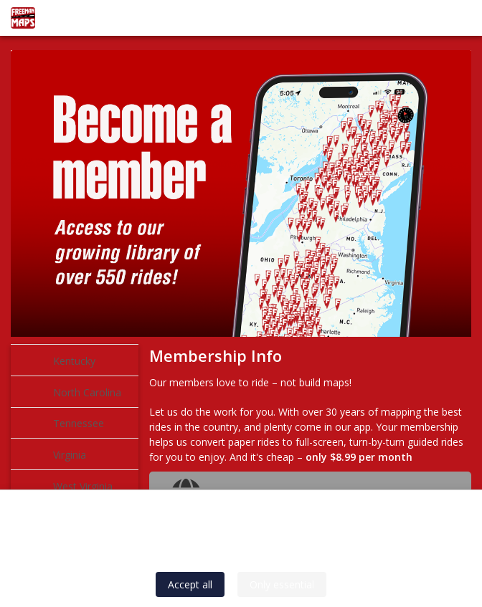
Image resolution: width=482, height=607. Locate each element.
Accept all (190, 584)
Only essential (282, 584)
